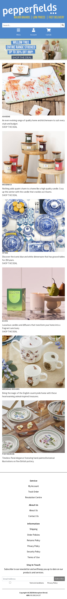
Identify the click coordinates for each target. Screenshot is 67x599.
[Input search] (31, 25)
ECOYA (5, 321)
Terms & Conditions (37, 583)
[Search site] (63, 25)
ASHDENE (6, 116)
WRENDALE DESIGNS (10, 389)
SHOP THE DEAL (9, 127)
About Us (33, 510)
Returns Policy (33, 540)
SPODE (5, 253)
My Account (33, 486)
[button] (5, 49)
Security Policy (33, 551)
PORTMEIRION (8, 454)
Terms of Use (33, 557)
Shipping (33, 529)
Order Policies (33, 534)
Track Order (33, 491)
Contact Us (33, 516)
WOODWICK (7, 184)
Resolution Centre (33, 497)
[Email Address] (28, 578)
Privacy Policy (33, 546)
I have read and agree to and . (33, 583)
